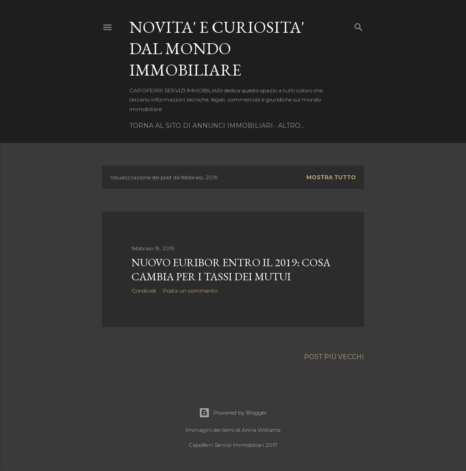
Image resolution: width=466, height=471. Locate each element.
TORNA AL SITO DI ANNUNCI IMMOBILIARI (201, 126)
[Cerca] (358, 25)
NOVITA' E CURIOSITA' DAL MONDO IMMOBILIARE (216, 48)
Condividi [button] (144, 290)
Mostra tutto (331, 177)
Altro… (291, 126)
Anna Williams (261, 429)
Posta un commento (190, 290)
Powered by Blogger (233, 412)
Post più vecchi (334, 357)
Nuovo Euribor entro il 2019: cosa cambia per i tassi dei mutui (231, 269)
